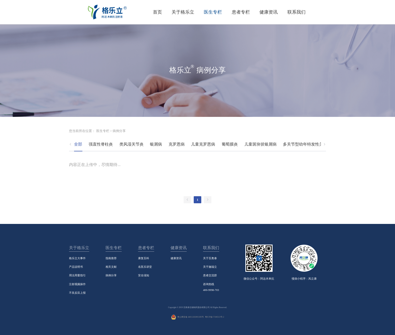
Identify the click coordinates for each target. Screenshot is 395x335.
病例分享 (111, 275)
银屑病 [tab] (156, 144)
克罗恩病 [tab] (177, 144)
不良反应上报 (77, 292)
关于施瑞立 (210, 266)
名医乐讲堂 (145, 266)
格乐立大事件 (77, 258)
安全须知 (143, 275)
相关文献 (111, 266)
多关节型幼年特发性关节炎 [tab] (307, 144)
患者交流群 (210, 275)
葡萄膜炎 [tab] (230, 144)
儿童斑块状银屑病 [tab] (260, 144)
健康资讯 (176, 258)
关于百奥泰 (210, 258)
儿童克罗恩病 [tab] (203, 144)
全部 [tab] (78, 144)
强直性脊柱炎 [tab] (101, 144)
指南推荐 (111, 258)
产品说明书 (76, 266)
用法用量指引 (77, 275)
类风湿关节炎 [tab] (131, 144)
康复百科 (143, 258)
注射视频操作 (77, 284)
